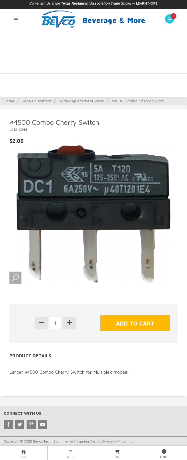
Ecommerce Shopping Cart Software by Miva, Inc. (93, 441)
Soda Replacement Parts (81, 100)
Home (9, 100)
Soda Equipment (36, 100)
